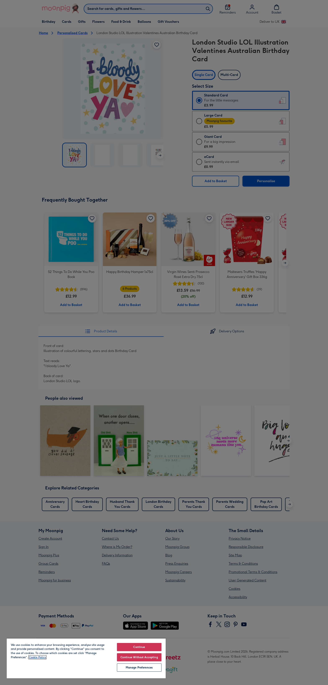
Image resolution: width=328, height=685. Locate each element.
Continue (139, 647)
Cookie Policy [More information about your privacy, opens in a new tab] (37, 657)
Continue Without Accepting (139, 657)
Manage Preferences (139, 667)
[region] (86, 658)
